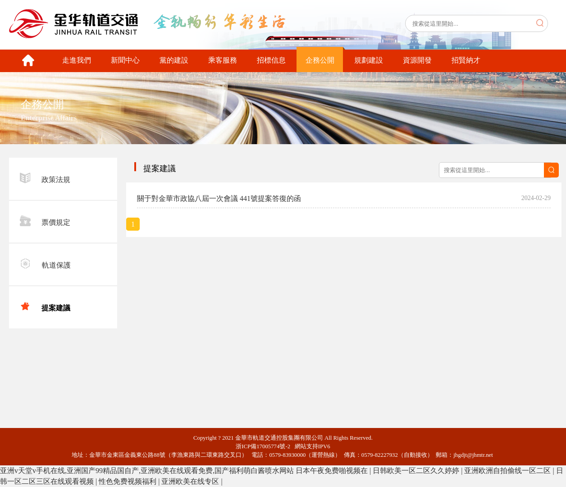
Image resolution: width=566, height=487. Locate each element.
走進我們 (76, 60)
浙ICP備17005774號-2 (265, 446)
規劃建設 (368, 60)
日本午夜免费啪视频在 (333, 470)
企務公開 (320, 60)
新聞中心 (125, 60)
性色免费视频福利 (128, 481)
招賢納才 (466, 60)
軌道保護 (45, 263)
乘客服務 (222, 60)
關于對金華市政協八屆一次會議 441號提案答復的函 (219, 198)
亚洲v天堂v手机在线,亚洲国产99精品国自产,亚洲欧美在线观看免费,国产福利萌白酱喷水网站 (147, 470)
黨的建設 (174, 60)
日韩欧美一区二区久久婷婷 (417, 470)
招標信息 (271, 60)
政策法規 (45, 178)
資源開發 (417, 60)
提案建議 (45, 306)
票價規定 (45, 220)
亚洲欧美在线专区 (191, 481)
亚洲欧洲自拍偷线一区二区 (508, 470)
